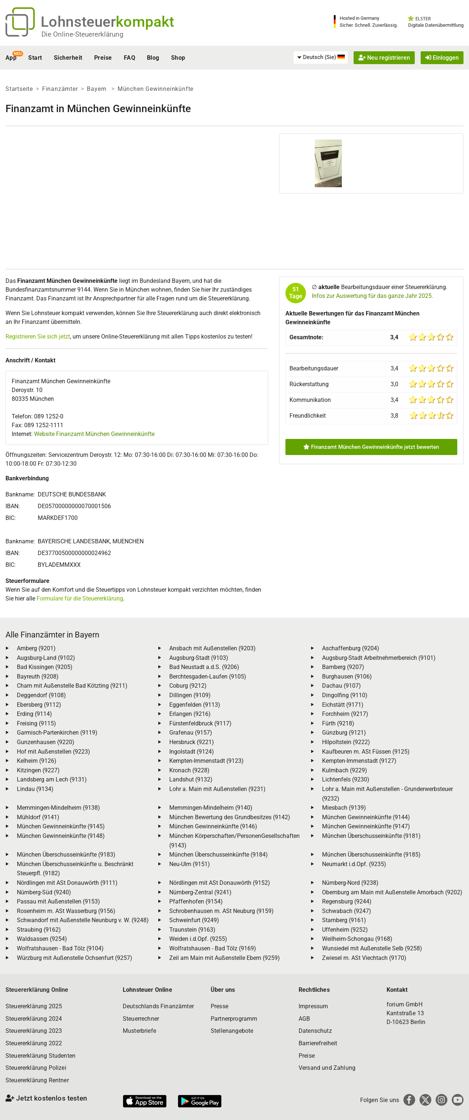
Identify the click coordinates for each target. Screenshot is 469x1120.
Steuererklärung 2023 (33, 1030)
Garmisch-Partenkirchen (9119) (57, 732)
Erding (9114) (34, 713)
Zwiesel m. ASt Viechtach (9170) (364, 957)
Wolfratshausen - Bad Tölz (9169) (212, 948)
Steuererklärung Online (37, 989)
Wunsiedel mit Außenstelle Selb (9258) (372, 948)
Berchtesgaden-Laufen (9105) (207, 676)
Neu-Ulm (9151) (189, 864)
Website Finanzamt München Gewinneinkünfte (94, 433)
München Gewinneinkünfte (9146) (213, 826)
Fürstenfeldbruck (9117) (200, 723)
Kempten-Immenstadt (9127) (359, 760)
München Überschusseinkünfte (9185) (371, 854)
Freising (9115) (36, 723)
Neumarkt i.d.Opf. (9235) (354, 864)
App (10, 57)
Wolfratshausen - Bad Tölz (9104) (60, 948)
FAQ (129, 57)
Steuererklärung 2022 (33, 1043)
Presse (219, 1006)
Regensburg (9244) (347, 901)
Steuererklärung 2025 (33, 1006)
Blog (153, 57)
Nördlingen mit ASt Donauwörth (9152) (219, 882)
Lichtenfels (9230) (345, 779)
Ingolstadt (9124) (191, 751)
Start (35, 57)
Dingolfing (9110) (345, 695)
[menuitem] (320, 57)
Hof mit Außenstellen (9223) (53, 751)
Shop (178, 57)
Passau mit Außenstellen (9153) (58, 901)
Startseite (19, 88)
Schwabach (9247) (346, 911)
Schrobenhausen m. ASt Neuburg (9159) (221, 911)
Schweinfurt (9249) (194, 920)
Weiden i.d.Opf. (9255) (198, 938)
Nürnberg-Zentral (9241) (200, 892)
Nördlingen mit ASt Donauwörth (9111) (67, 882)
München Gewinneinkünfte (155, 88)
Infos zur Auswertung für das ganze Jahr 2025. (372, 295)
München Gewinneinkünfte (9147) (366, 826)
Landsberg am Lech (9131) (52, 779)
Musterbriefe (139, 1030)
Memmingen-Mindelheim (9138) (58, 807)
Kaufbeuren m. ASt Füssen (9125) (366, 751)
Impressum (313, 1006)
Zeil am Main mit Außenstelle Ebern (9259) (224, 957)
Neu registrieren (384, 57)
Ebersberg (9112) (39, 704)
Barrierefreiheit (318, 1043)
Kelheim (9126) (36, 760)
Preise (103, 57)
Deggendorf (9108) (41, 695)
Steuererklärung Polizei (35, 1067)
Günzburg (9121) (344, 732)
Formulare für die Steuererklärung (80, 598)
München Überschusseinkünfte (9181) (371, 835)
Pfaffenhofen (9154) (196, 901)
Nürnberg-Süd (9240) (44, 892)
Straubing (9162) (39, 929)
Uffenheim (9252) (345, 929)
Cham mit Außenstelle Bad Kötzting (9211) (72, 685)
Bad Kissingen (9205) (45, 667)
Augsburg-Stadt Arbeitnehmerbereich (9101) (379, 657)
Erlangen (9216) (190, 713)
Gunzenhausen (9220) (45, 742)
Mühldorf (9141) (38, 817)
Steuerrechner (141, 1018)
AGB (304, 1018)
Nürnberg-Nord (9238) (350, 882)
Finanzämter (60, 88)
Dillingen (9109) (190, 695)
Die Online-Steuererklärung (82, 34)
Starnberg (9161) (344, 920)
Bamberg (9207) (343, 667)
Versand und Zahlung (327, 1067)
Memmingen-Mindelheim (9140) (210, 807)
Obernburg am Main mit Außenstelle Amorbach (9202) (392, 892)
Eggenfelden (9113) (194, 704)
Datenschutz (315, 1030)
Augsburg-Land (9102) (46, 657)
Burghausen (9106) (347, 676)
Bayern (97, 88)
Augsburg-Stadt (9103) (198, 657)
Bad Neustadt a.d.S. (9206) (204, 667)
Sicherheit (68, 57)
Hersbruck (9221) (191, 742)
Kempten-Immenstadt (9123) (206, 760)
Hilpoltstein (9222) (346, 742)
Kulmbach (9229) (344, 770)
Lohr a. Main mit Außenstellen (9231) (217, 789)
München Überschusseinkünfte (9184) (218, 854)
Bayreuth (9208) (38, 676)
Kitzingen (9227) (38, 770)
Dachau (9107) (341, 685)
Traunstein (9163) (192, 929)
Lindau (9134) (35, 789)
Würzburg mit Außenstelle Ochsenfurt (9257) (74, 957)
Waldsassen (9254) (42, 938)
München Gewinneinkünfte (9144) (366, 817)
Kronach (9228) (189, 770)
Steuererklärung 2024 (33, 1018)
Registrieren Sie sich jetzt (37, 336)
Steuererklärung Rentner (37, 1080)
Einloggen (442, 57)
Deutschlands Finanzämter (158, 1006)
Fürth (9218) (338, 723)
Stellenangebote (232, 1030)
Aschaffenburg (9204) (350, 648)
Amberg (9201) (36, 648)
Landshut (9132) (191, 779)
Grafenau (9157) (190, 732)
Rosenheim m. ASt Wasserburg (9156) (66, 911)
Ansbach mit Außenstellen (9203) (212, 648)
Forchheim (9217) (345, 713)
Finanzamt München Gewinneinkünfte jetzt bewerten (371, 447)
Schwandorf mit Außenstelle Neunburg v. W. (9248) (83, 920)
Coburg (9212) (188, 685)
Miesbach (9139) (344, 807)
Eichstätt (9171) (342, 704)
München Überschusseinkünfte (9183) (66, 854)
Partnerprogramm (234, 1018)
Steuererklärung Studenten (40, 1055)
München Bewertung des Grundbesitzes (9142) (229, 817)
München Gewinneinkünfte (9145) (61, 826)
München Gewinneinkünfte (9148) (61, 835)
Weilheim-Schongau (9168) (357, 938)
